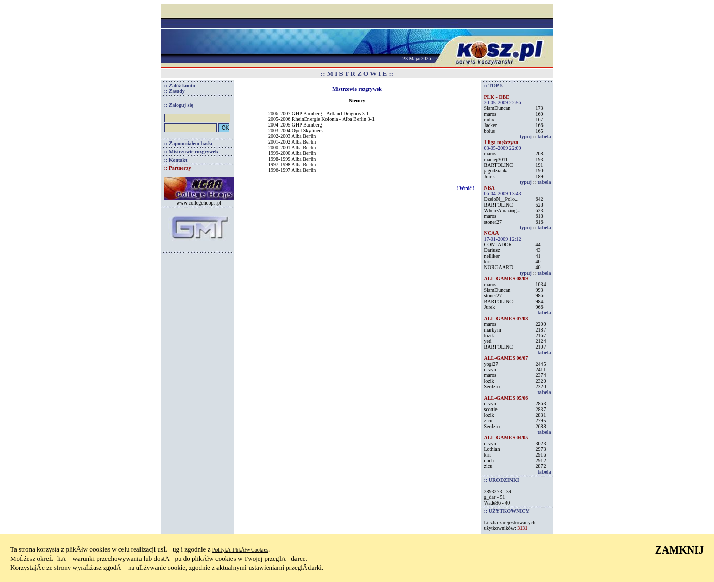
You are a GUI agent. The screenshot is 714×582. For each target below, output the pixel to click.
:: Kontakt (176, 160)
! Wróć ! (465, 188)
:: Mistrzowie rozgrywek (191, 151)
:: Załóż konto (179, 85)
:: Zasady (174, 91)
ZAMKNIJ (679, 550)
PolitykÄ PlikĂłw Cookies (240, 550)
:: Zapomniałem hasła (188, 143)
